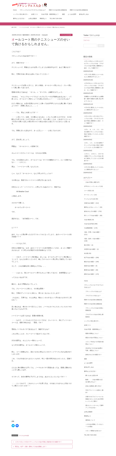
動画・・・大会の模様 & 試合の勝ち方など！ (93, 381)
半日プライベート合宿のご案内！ (94, 391)
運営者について (90, 420)
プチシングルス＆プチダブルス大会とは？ (93, 286)
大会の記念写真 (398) (90, 224)
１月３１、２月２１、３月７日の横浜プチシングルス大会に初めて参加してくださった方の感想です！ (93, 157)
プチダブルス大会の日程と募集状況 (94, 316)
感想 (85, 359)
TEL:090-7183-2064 (90, 435)
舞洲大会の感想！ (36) (91, 270)
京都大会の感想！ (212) (91, 203)
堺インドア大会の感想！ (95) (93, 215)
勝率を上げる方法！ (90, 371)
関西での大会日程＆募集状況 (93, 304)
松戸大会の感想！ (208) (91, 257)
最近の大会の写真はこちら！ (94, 337)
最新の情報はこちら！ (92, 333)
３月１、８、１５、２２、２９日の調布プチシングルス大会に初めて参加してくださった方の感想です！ (93, 133)
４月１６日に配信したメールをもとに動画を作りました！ (93, 75)
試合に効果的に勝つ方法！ (93, 386)
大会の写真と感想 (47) (91, 182)
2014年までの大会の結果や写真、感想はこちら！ (93, 349)
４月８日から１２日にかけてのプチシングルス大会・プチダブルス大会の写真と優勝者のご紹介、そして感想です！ (93, 86)
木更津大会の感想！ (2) (91, 249)
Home (86, 281)
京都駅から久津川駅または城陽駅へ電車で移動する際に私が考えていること (93, 99)
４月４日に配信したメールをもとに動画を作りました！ (93, 168)
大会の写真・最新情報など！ (93, 329)
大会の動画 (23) (89, 219)
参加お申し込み (89, 367)
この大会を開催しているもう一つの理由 (94, 425)
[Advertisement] (42, 402)
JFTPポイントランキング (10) (93, 186)
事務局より (87, 416)
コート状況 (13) (89, 190)
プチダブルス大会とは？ (93, 295)
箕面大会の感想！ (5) (90, 266)
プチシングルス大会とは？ (93, 291)
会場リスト (87, 325)
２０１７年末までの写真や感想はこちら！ (94, 343)
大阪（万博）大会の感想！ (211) (92, 233)
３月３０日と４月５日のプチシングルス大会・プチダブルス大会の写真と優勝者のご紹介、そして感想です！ (93, 119)
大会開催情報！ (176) (90, 228)
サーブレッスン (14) (90, 195)
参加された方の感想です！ (93, 354)
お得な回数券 (88, 412)
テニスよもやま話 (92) (91, 199)
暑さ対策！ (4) (88, 245)
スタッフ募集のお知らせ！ (93, 430)
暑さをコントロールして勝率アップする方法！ (94, 406)
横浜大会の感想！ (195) (91, 261)
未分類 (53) (87, 253)
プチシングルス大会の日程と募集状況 (94, 309)
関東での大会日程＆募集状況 (93, 300)
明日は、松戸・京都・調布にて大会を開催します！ (31, 446)
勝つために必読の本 (91, 375)
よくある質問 (88, 363)
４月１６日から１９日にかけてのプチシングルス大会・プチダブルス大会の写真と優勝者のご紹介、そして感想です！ (93, 64)
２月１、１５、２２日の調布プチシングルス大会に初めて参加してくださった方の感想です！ (93, 145)
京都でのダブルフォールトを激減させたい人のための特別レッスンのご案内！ (94, 399)
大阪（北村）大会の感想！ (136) (92, 240)
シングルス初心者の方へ (91, 321)
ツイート (86, 40)
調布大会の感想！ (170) (91, 274)
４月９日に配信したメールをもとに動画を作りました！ (93, 109)
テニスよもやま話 (66, 35)
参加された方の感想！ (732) (93, 211)
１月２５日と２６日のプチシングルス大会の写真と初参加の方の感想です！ (38, 442)
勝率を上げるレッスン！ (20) (93, 207)
